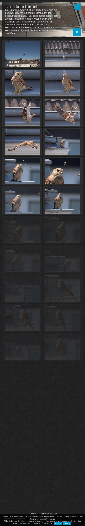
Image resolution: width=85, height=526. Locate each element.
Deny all (67, 523)
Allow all (58, 523)
